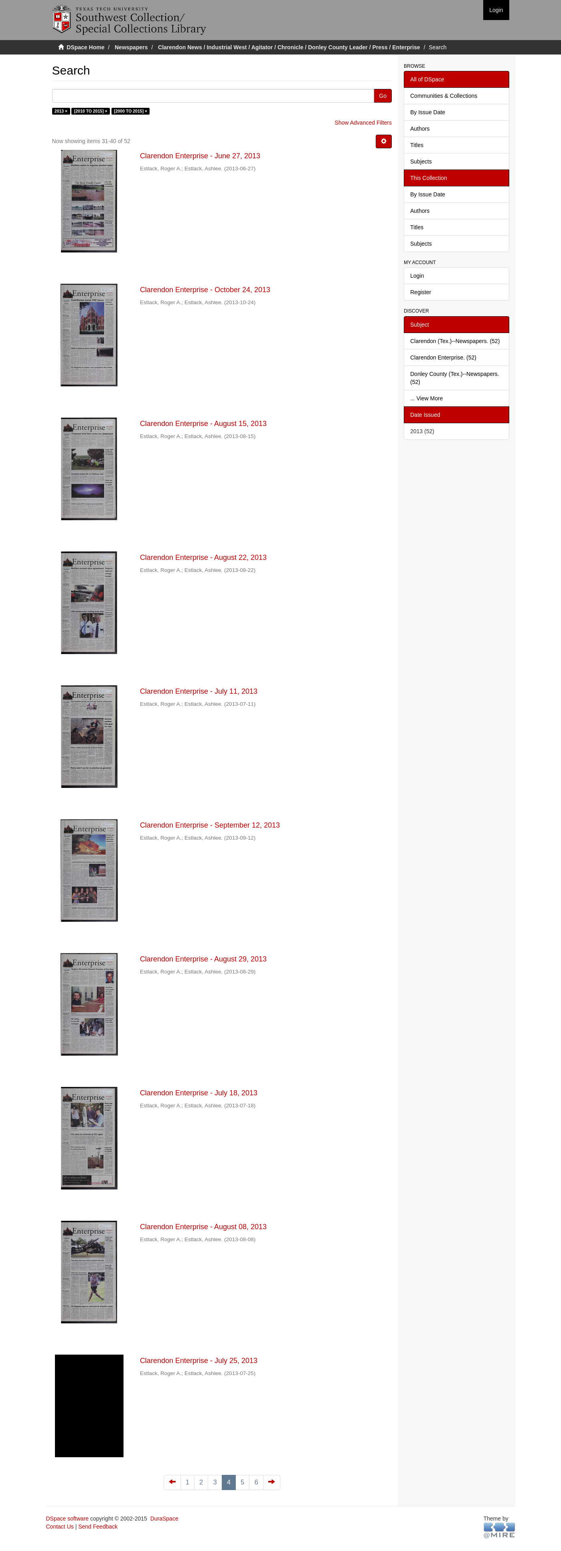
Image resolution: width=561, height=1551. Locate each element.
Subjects (421, 161)
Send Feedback (97, 1526)
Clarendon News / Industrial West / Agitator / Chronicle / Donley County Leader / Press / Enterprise (289, 47)
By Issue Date (427, 112)
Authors (419, 128)
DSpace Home (85, 47)
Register (420, 292)
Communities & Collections (443, 96)
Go (383, 96)
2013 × (61, 111)
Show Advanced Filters (363, 122)
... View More (426, 398)
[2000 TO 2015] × (130, 111)
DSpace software (67, 1518)
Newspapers (131, 47)
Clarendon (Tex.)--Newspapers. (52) (455, 341)
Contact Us (60, 1526)
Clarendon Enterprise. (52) (443, 357)
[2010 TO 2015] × (90, 111)
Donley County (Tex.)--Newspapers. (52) (454, 378)
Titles (416, 145)
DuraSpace (164, 1518)
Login (417, 276)
